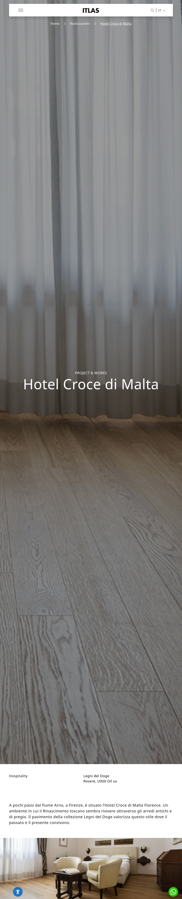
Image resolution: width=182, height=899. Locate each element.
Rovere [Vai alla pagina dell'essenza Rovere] (89, 781)
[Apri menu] (21, 10)
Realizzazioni (80, 23)
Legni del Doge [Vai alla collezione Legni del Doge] (96, 776)
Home (55, 23)
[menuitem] (160, 10)
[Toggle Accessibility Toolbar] (18, 892)
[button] (173, 892)
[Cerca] (152, 10)
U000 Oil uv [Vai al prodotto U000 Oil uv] (107, 781)
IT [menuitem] (159, 10)
